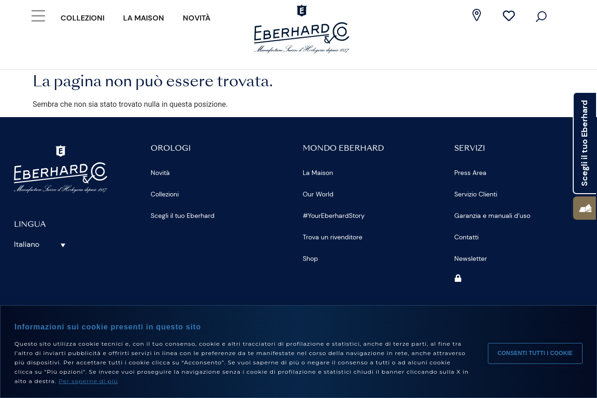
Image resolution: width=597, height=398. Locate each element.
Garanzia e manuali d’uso (492, 215)
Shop (310, 258)
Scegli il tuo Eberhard (183, 215)
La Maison (143, 18)
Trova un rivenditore (332, 237)
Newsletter (470, 258)
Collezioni (82, 18)
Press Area (470, 172)
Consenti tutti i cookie (535, 352)
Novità (196, 18)
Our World (318, 194)
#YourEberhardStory (334, 215)
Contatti (466, 237)
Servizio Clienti (475, 194)
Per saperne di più (88, 380)
